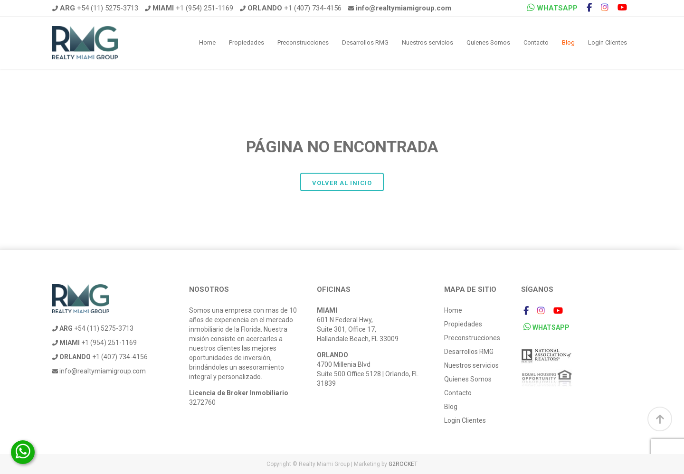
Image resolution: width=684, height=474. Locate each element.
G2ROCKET (403, 464)
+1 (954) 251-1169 (189, 8)
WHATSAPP (552, 7)
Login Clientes (607, 42)
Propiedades (246, 42)
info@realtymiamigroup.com (99, 371)
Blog (568, 42)
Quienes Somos (488, 42)
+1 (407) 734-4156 (291, 8)
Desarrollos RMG (365, 42)
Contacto (536, 42)
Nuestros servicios (427, 42)
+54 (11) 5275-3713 (95, 8)
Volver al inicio (342, 182)
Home (207, 42)
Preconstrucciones (303, 42)
